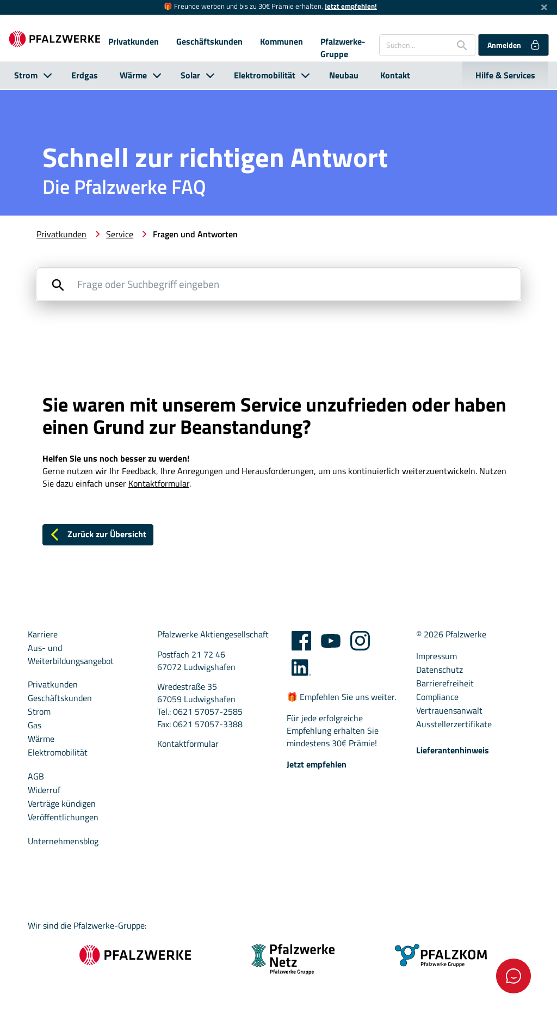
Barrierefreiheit (445, 684)
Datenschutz (439, 671)
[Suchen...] (413, 45)
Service (119, 234)
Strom (26, 75)
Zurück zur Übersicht (97, 535)
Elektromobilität (264, 75)
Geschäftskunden (209, 41)
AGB (36, 777)
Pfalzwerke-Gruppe (343, 47)
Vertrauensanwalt (449, 711)
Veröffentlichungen (63, 818)
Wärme (133, 75)
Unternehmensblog (63, 842)
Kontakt (395, 75)
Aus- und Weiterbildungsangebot (71, 655)
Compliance (437, 698)
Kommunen (281, 41)
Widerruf (44, 791)
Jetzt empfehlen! (351, 6)
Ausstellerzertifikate (454, 725)
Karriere (43, 636)
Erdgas (84, 75)
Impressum (436, 657)
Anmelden (514, 45)
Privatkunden (133, 41)
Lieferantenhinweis (452, 751)
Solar (190, 75)
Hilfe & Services (505, 75)
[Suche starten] (458, 45)
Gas (34, 726)
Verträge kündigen (62, 805)
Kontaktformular (188, 745)
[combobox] (427, 45)
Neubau (343, 75)
